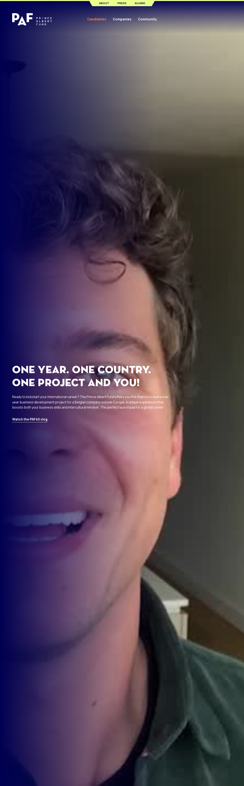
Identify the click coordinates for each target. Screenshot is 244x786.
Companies (122, 19)
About (104, 3)
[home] (35, 19)
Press (121, 3)
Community (147, 19)
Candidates (96, 19)
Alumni (140, 3)
